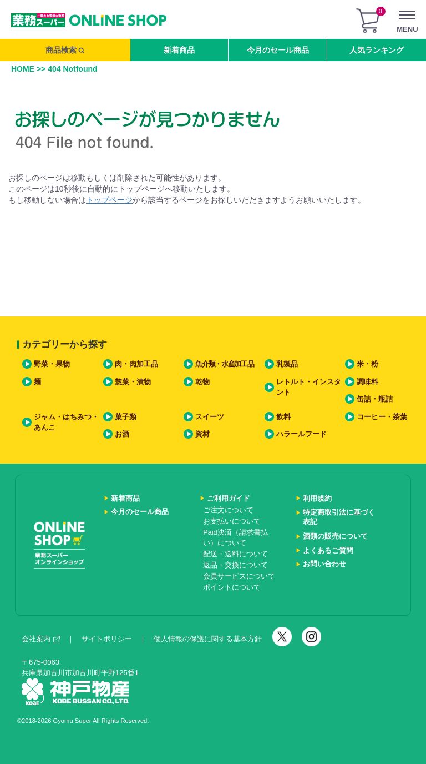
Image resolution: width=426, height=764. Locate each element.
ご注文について (228, 510)
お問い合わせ (324, 564)
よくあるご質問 (328, 551)
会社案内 (41, 639)
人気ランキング (376, 50)
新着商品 (179, 50)
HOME (22, 68)
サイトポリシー (107, 639)
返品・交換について (235, 565)
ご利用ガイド (228, 498)
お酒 (122, 434)
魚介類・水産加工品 (224, 364)
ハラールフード (301, 434)
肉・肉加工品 (136, 364)
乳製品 (287, 364)
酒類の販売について (335, 536)
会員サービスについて (239, 576)
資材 (202, 434)
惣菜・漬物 (133, 382)
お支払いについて (232, 521)
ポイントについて (232, 587)
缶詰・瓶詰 (375, 399)
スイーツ (209, 417)
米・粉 (367, 364)
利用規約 (317, 498)
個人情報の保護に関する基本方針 (208, 639)
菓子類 (125, 417)
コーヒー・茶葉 (382, 417)
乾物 (202, 382)
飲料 (283, 417)
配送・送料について (235, 554)
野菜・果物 (52, 364)
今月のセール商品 (278, 50)
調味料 (367, 382)
